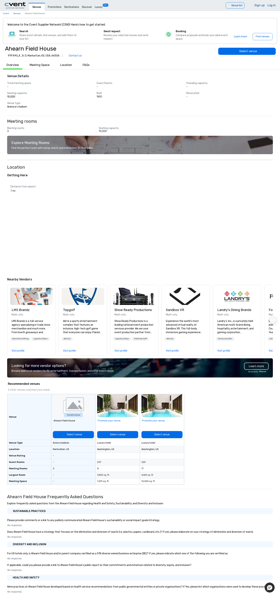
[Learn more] (240, 36)
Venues (36, 7)
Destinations (71, 7)
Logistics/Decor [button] (41, 339)
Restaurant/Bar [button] (225, 339)
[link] (31, 296)
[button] (20, 339)
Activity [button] (67, 339)
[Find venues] (262, 36)
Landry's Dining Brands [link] (234, 310)
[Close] (268, 24)
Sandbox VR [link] (175, 310)
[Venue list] (235, 5)
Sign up (259, 5)
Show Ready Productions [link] (133, 310)
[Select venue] (247, 51)
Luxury (99, 7)
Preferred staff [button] (140, 339)
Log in (272, 5)
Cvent (6, 13)
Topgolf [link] (69, 310)
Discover (87, 7)
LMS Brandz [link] (21, 310)
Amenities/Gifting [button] (20, 339)
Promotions (54, 7)
